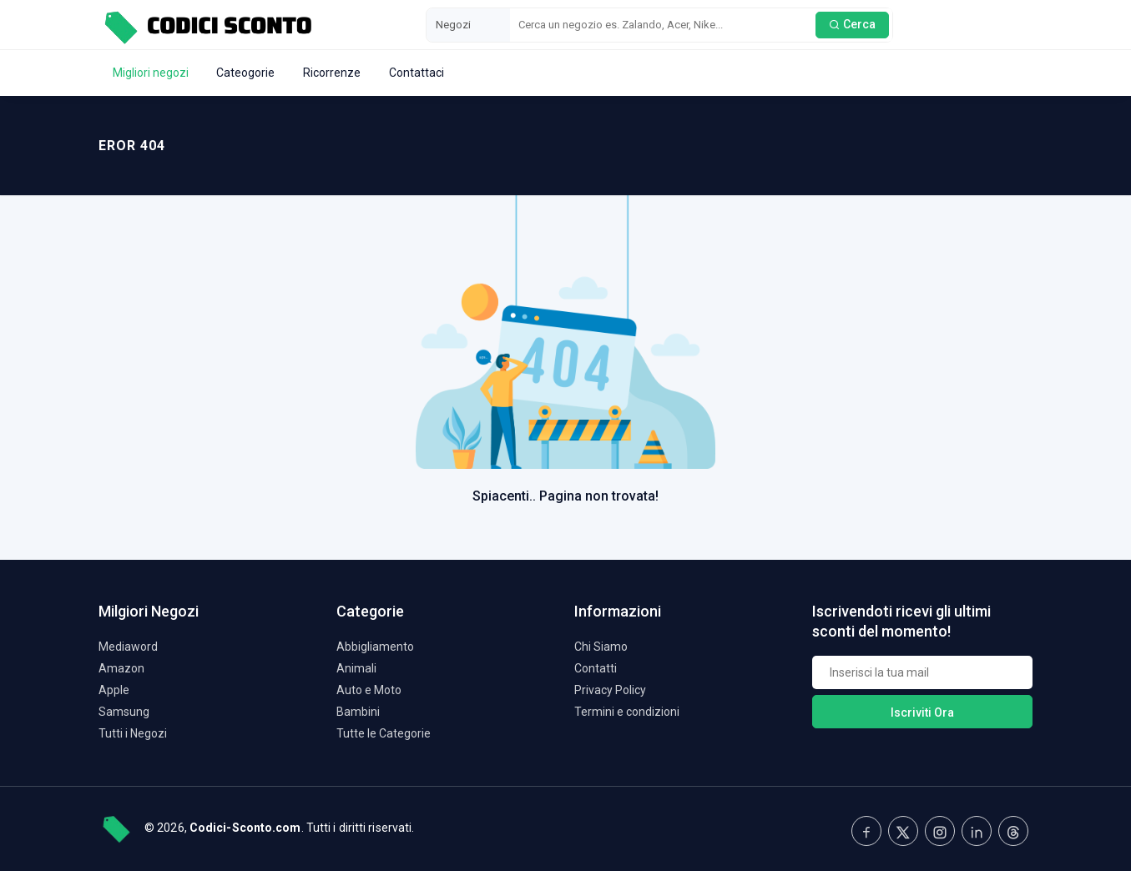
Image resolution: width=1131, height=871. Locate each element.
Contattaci (416, 72)
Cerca (852, 24)
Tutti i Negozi (132, 733)
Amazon (121, 668)
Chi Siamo (601, 646)
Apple (113, 690)
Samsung (123, 711)
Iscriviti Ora (922, 712)
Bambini (358, 711)
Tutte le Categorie (383, 733)
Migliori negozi (151, 72)
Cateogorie (245, 72)
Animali (356, 668)
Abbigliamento (375, 646)
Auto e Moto (368, 690)
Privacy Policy (610, 690)
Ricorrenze (332, 72)
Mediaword (128, 646)
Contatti (595, 668)
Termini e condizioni (626, 711)
